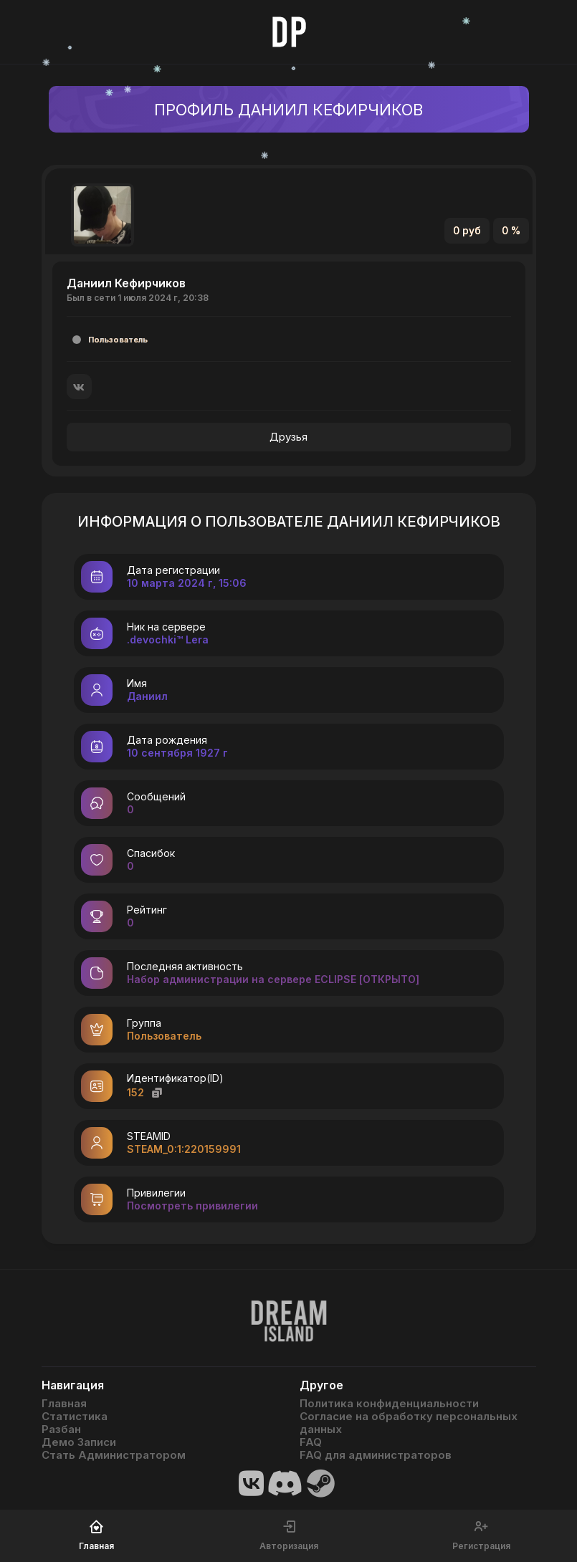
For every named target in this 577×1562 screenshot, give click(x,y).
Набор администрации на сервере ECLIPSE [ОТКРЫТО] (273, 979)
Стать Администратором (114, 1455)
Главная (64, 1403)
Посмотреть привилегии (192, 1205)
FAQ (311, 1442)
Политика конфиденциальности (389, 1403)
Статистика (75, 1416)
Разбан (61, 1429)
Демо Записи (79, 1442)
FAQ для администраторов (376, 1455)
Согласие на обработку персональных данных (409, 1423)
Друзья (288, 437)
